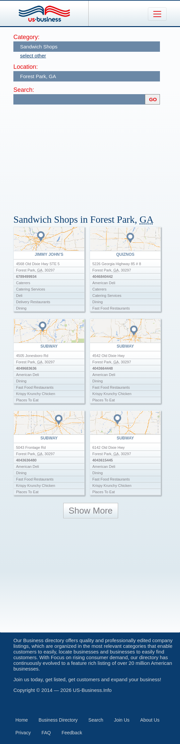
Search (95, 720)
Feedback (72, 732)
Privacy (23, 732)
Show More (91, 511)
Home (21, 720)
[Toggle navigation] (157, 14)
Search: (23, 89)
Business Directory (58, 720)
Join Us (121, 720)
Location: (25, 66)
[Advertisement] (96, 156)
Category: (26, 37)
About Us (150, 720)
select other (33, 55)
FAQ (46, 732)
